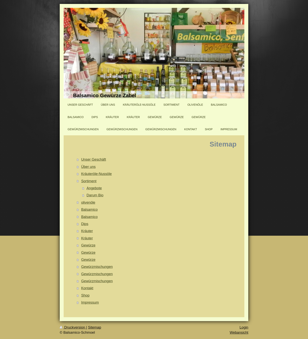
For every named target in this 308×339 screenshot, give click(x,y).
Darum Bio (94, 195)
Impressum (90, 302)
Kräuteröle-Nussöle (96, 174)
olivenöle (88, 202)
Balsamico (89, 210)
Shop (85, 295)
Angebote (94, 188)
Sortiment (88, 181)
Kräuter (87, 231)
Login (243, 327)
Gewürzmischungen (97, 267)
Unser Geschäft (93, 159)
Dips (84, 224)
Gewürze (88, 245)
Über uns (88, 167)
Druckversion (73, 327)
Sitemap (94, 327)
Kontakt (87, 288)
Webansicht (239, 332)
